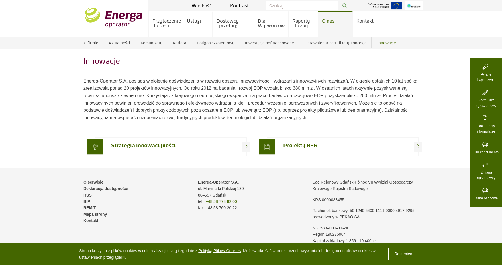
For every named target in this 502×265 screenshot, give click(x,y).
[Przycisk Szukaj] (344, 5)
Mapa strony (95, 214)
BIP (86, 201)
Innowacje (386, 42)
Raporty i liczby (301, 23)
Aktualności (119, 42)
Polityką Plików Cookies (219, 250)
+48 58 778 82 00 (221, 201)
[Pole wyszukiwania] (302, 5)
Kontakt (365, 21)
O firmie (91, 42)
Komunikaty (151, 42)
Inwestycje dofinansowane (269, 42)
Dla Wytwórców (271, 23)
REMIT (89, 207)
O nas (328, 21)
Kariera (179, 42)
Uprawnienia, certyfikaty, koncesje (336, 42)
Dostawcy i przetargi (228, 23)
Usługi (194, 21)
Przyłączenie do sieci (166, 23)
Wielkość (206, 6)
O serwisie (93, 182)
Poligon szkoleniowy (215, 42)
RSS (87, 195)
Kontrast (243, 6)
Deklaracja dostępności (105, 188)
